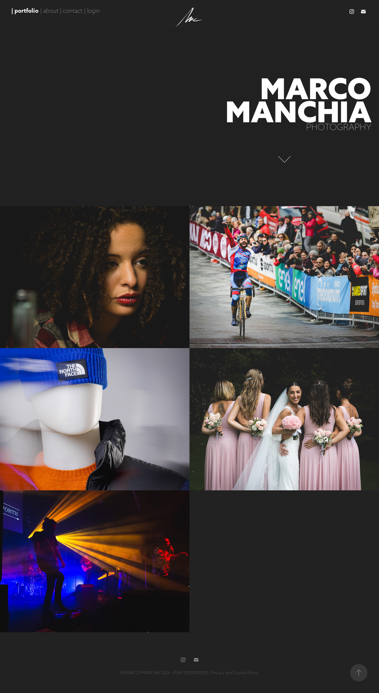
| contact (71, 10)
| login (92, 10)
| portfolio (24, 10)
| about (49, 10)
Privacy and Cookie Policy (235, 672)
